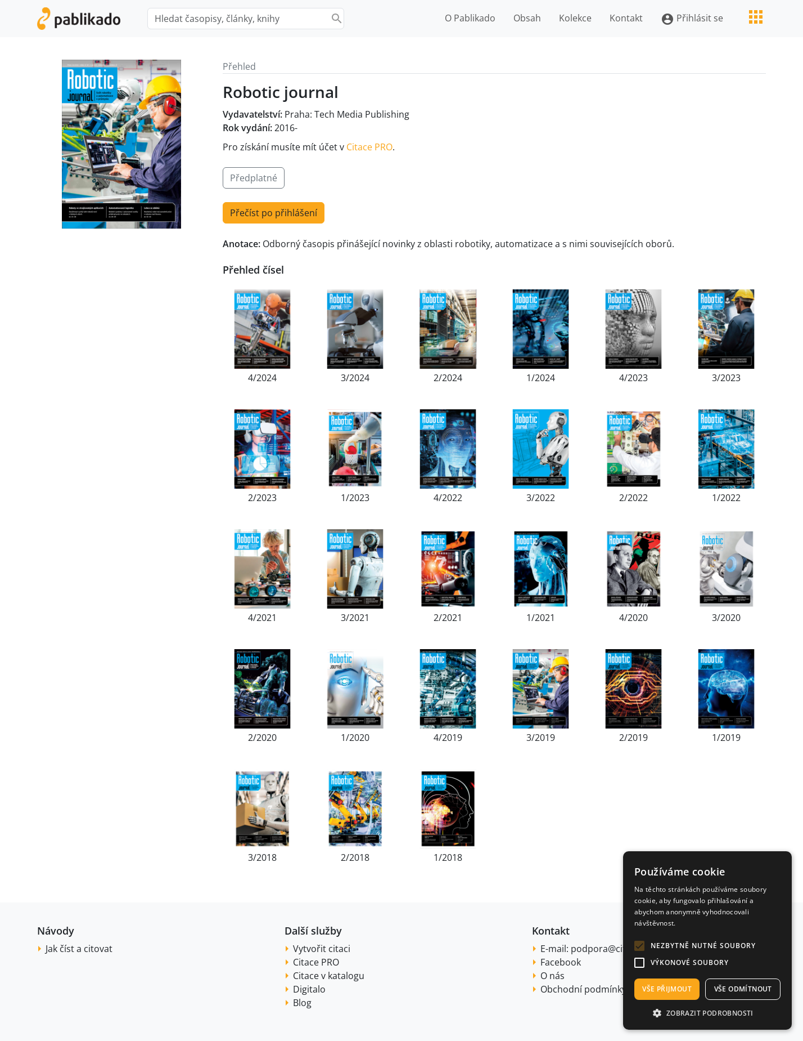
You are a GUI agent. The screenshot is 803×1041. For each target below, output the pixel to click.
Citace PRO (369, 147)
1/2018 (448, 857)
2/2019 (633, 737)
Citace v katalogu (328, 975)
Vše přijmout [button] (667, 989)
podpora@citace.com (616, 948)
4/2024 (262, 378)
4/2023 (633, 378)
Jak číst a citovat (79, 948)
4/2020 (633, 617)
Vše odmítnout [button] (743, 989)
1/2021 (540, 617)
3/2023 (726, 378)
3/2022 (540, 498)
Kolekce (575, 18)
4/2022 (448, 498)
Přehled (239, 66)
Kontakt (626, 18)
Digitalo (309, 989)
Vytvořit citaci (321, 948)
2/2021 (448, 617)
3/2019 (540, 737)
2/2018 (355, 857)
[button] (639, 946)
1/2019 (726, 737)
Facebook (560, 962)
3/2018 (262, 857)
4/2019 (448, 737)
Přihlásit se (692, 19)
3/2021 (355, 617)
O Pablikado (470, 18)
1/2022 (726, 498)
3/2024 (355, 378)
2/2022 (633, 498)
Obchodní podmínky (583, 989)
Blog (302, 1003)
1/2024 (540, 378)
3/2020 (726, 617)
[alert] (707, 940)
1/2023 (355, 498)
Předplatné (253, 178)
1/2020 (355, 737)
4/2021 (262, 617)
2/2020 (262, 737)
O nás (552, 975)
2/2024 (448, 378)
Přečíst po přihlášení (273, 213)
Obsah (527, 18)
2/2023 (262, 498)
